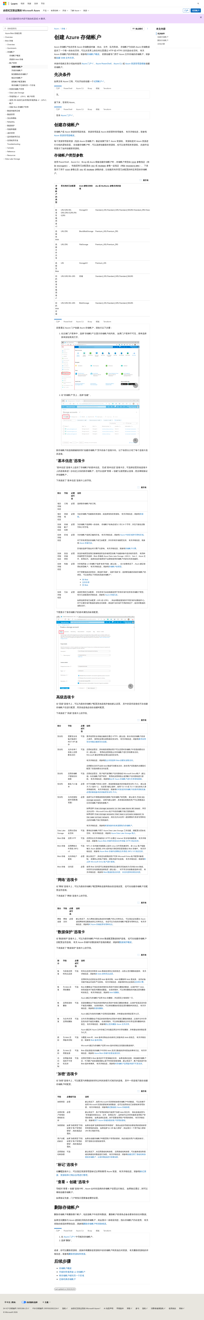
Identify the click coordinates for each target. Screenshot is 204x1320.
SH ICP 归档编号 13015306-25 (15, 1308)
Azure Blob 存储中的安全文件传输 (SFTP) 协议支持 (118, 841)
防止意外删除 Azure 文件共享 (117, 1024)
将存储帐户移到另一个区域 (71, 1275)
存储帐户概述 (93, 54)
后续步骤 (161, 44)
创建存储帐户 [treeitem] (16, 66)
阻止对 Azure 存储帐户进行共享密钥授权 (125, 779)
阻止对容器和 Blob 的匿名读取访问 (119, 760)
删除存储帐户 (162, 40)
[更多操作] (147, 29)
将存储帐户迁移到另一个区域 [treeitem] (23, 85)
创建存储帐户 (162, 37)
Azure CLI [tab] (80, 88)
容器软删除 (98, 1008)
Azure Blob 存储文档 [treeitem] (13, 33)
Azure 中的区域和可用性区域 (132, 534)
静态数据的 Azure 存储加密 (118, 1107)
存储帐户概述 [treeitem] (14, 55)
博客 (128, 1308)
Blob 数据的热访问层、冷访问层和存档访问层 (121, 872)
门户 (186, 10)
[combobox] (25, 28)
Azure (56, 28)
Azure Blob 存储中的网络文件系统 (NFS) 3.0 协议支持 (121, 851)
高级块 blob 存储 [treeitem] (16, 59)
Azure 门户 (87, 63)
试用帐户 (195, 10)
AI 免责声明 (108, 1308)
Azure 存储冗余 (86, 543)
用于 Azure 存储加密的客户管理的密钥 (109, 1120)
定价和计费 (139, 982)
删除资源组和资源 (77, 1253)
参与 (137, 1308)
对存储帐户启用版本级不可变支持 (128, 1063)
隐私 (64, 1308)
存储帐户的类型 (115, 566)
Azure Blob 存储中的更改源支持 (107, 1053)
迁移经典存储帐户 (67, 1279)
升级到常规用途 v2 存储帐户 (72, 1271)
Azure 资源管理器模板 (135, 63)
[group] (102, 249)
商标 (181, 1308)
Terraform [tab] (107, 88)
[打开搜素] (198, 3)
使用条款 (172, 1308)
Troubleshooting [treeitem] (13, 144)
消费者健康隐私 (157, 1308)
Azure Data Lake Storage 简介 (123, 833)
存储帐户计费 (130, 548)
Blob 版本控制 (96, 1040)
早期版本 (120, 1308)
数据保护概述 (125, 942)
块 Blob (85, 579)
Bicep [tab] (90, 88)
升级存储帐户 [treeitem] (16, 70)
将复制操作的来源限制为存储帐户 (118, 825)
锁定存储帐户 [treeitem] (16, 78)
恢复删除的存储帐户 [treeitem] (19, 74)
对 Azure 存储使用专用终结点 (101, 924)
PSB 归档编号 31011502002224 (45, 1308)
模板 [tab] (98, 88)
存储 (63, 28)
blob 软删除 (114, 992)
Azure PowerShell (103, 63)
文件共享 (86, 582)
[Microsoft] (5, 3)
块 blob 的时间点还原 (104, 973)
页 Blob (85, 585)
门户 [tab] (58, 88)
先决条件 (161, 33)
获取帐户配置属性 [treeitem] (18, 81)
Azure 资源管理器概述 (64, 135)
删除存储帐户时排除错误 (94, 1223)
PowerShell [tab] (68, 88)
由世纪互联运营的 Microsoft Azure (85, 1308)
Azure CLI (118, 63)
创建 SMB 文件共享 (65, 57)
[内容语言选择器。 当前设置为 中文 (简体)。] (10, 1302)
